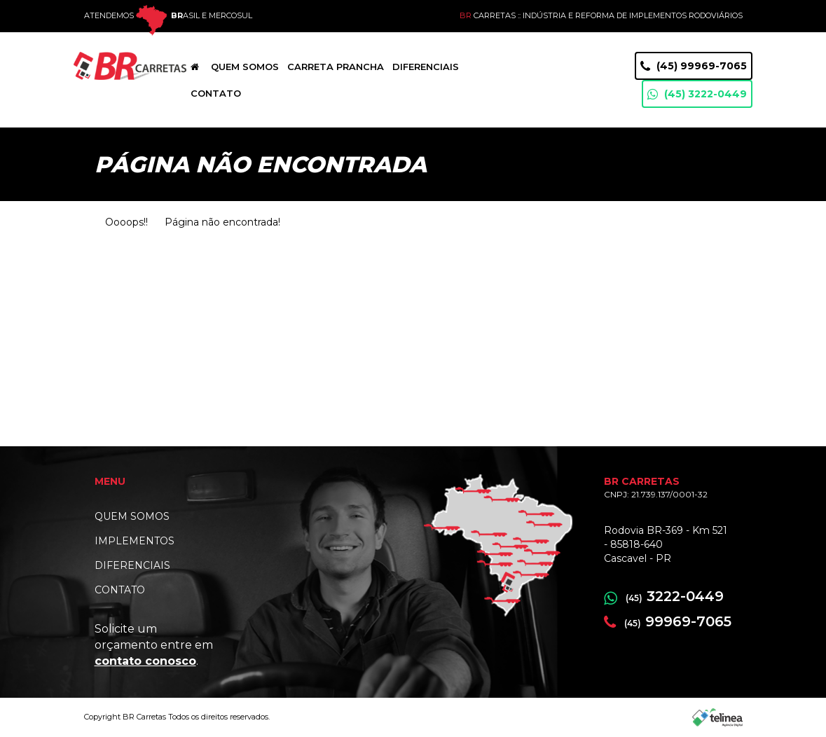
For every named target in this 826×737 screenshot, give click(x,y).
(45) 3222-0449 (697, 94)
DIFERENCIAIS (132, 565)
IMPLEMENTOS (134, 541)
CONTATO (120, 590)
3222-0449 (664, 596)
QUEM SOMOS (132, 516)
